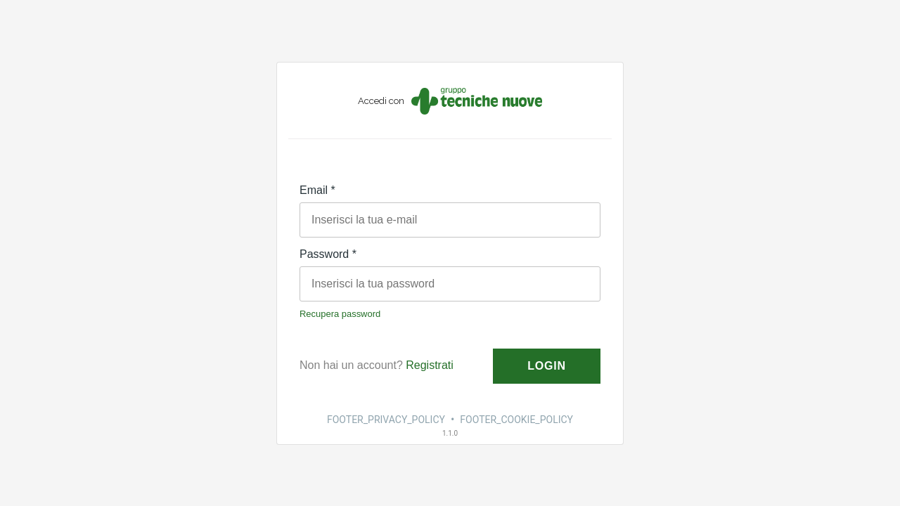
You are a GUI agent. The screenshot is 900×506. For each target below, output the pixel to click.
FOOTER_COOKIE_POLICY (516, 419)
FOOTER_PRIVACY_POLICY (386, 419)
